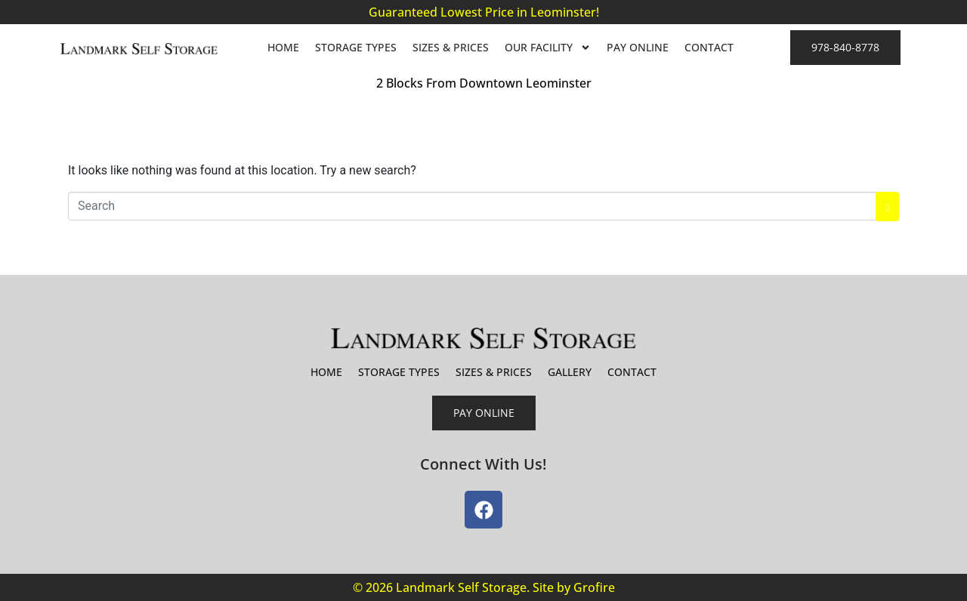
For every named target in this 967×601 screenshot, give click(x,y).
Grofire (594, 587)
